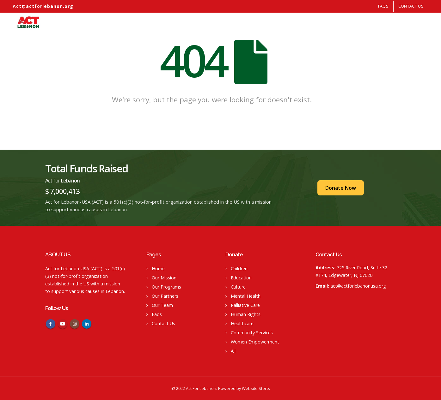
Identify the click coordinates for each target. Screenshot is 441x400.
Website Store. (256, 388)
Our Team (402, 22)
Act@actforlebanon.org (43, 6)
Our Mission (296, 22)
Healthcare (242, 323)
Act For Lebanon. (201, 388)
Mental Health (245, 296)
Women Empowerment (255, 342)
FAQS (383, 6)
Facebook (50, 324)
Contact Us (411, 6)
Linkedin (86, 324)
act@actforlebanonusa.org (358, 286)
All (233, 351)
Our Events (379, 22)
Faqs (157, 314)
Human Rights (245, 314)
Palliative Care (245, 305)
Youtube (62, 324)
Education (241, 278)
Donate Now (340, 187)
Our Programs (324, 22)
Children (239, 269)
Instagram (74, 324)
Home (276, 22)
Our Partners (353, 22)
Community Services (252, 333)
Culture (238, 287)
